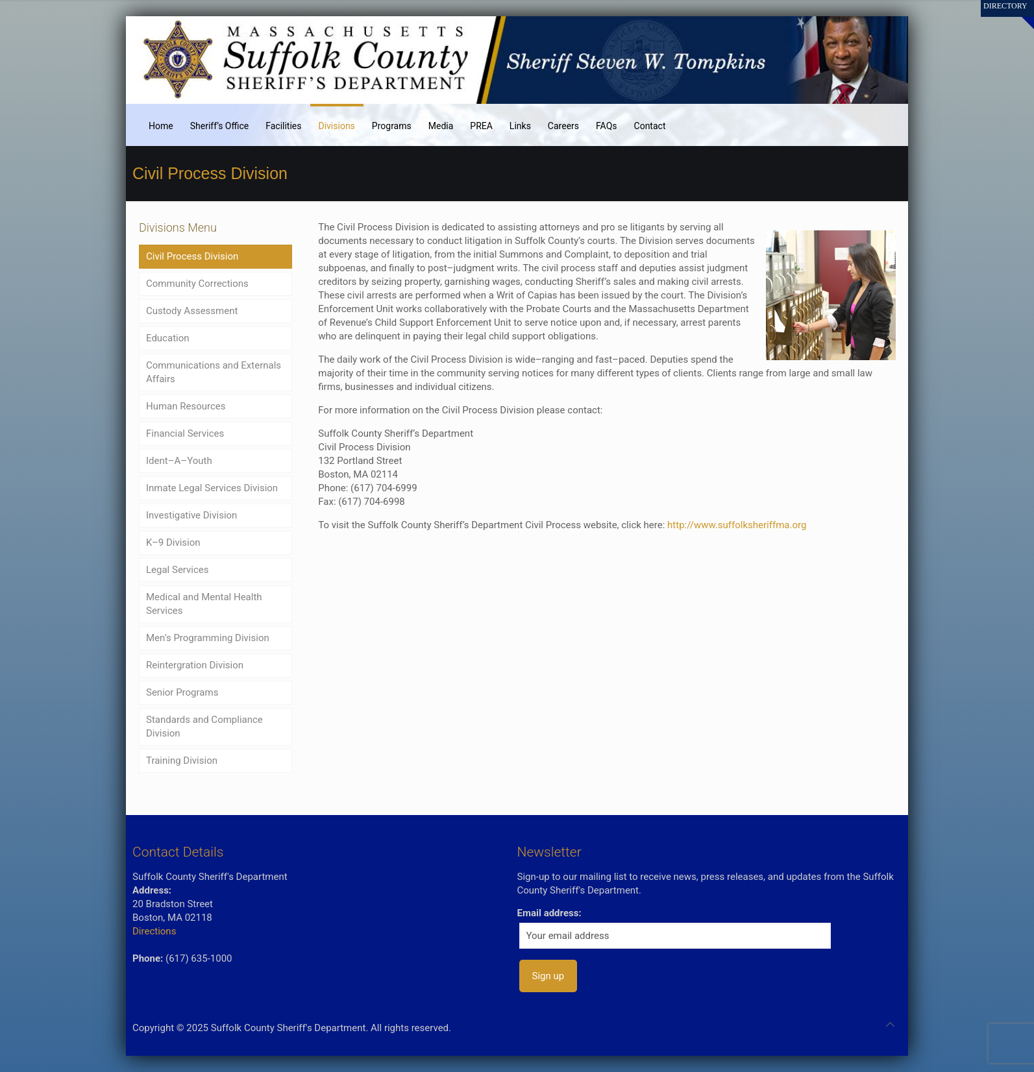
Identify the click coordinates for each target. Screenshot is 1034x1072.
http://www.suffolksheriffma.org (736, 525)
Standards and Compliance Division (204, 726)
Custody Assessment (192, 311)
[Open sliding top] (1019, 14)
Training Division (181, 760)
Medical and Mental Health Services (204, 603)
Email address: (549, 913)
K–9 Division (173, 542)
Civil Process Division (192, 256)
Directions (154, 931)
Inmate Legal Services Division (212, 488)
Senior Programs (182, 692)
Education (168, 338)
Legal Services (177, 570)
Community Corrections (197, 283)
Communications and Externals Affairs (213, 372)
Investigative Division (191, 515)
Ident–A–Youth (179, 461)
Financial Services (185, 433)
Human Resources (186, 406)
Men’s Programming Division (207, 638)
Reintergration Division (194, 665)
